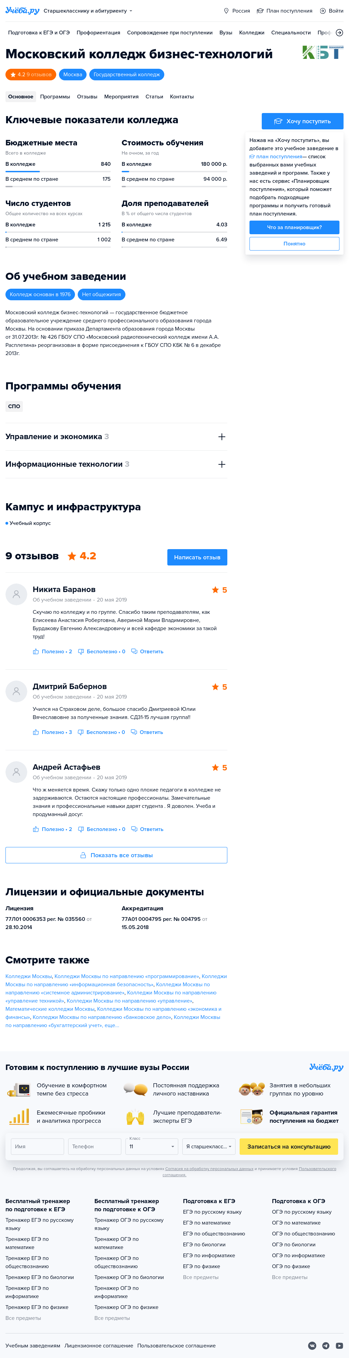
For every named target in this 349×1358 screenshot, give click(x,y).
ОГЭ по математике (296, 1222)
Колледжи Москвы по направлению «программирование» (127, 976)
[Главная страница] (22, 11)
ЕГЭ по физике (201, 1266)
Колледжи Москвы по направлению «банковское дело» (102, 1017)
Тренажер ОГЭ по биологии (129, 1277)
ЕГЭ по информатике (209, 1255)
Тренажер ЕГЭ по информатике (27, 1292)
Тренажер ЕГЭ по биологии (39, 1277)
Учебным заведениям (32, 1345)
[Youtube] (339, 1346)
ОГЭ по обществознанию (303, 1233)
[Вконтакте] (312, 1346)
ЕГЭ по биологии (204, 1244)
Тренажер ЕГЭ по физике (37, 1307)
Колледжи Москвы (28, 976)
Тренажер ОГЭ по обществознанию (116, 1262)
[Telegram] (326, 1346)
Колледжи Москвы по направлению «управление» (129, 1000)
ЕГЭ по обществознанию (214, 1233)
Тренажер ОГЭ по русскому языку (129, 1224)
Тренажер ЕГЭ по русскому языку (39, 1224)
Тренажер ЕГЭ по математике (27, 1243)
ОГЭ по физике (291, 1266)
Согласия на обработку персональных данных (209, 1168)
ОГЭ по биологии (294, 1244)
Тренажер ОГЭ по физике (126, 1307)
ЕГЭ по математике (207, 1222)
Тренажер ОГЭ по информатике (116, 1292)
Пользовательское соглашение (176, 1345)
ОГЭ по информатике (298, 1255)
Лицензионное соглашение (98, 1345)
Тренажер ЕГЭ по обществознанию (27, 1262)
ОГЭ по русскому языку (302, 1212)
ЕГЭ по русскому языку (212, 1212)
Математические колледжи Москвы (49, 1009)
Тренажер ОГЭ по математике (116, 1243)
